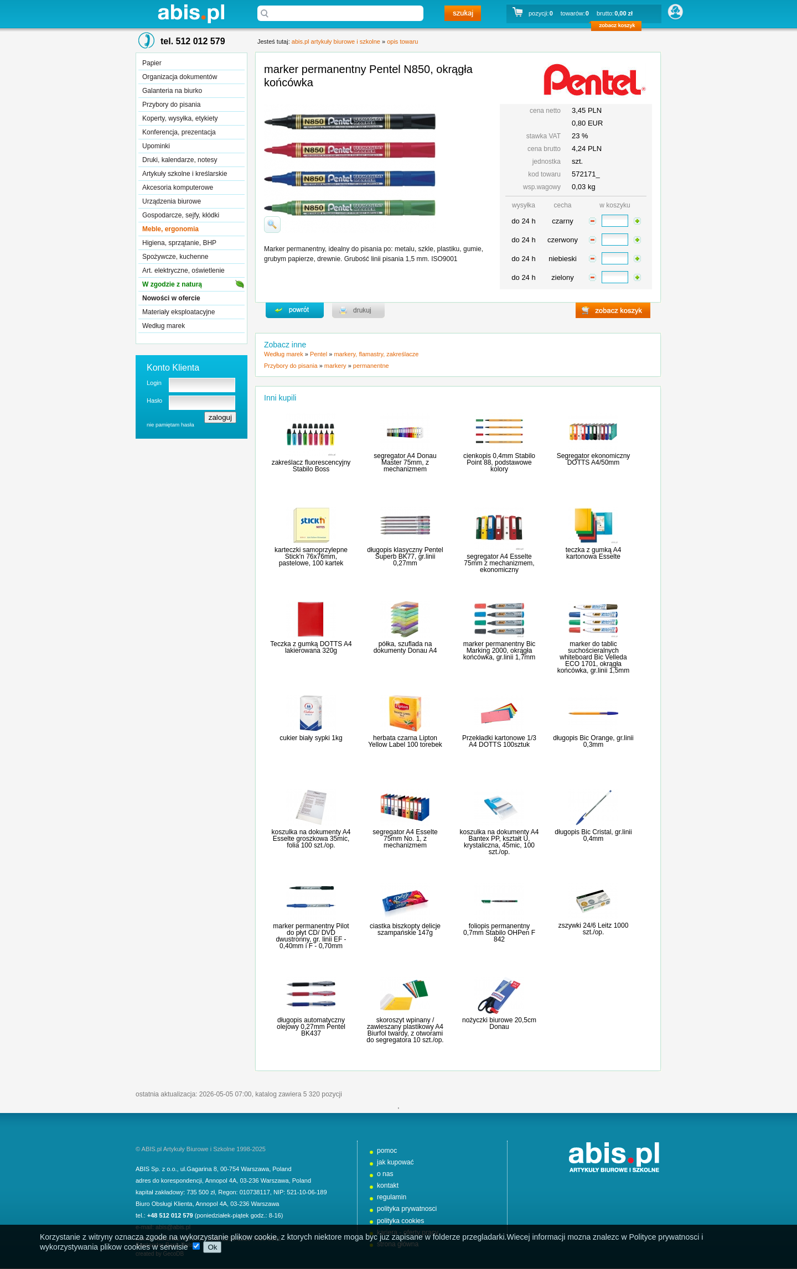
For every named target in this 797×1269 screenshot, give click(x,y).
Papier (152, 63)
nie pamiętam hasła (170, 425)
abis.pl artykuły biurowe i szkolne (191, 13)
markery (335, 365)
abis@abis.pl (173, 1227)
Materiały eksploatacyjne (178, 312)
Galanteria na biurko (172, 91)
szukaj (463, 13)
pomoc (387, 1150)
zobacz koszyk (619, 27)
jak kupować (395, 1162)
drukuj (358, 310)
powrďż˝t (295, 310)
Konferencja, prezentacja (179, 132)
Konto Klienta (173, 367)
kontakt (387, 1185)
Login (154, 382)
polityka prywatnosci (407, 1209)
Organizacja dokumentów (179, 77)
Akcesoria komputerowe (177, 187)
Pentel (318, 354)
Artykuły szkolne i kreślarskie (184, 174)
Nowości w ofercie (171, 298)
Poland (281, 1169)
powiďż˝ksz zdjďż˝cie (272, 224)
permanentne (371, 365)
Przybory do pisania (171, 104)
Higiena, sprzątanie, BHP (179, 243)
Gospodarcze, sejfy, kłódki (180, 215)
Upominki (156, 146)
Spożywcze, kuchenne (175, 257)
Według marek (163, 326)
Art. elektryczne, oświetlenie (183, 270)
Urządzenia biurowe (171, 201)
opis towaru (402, 41)
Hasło (154, 400)
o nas (385, 1174)
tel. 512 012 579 (193, 41)
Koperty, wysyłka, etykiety (180, 118)
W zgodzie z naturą (172, 284)
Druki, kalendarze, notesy (179, 160)
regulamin (391, 1197)
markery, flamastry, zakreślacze (376, 354)
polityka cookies (400, 1221)
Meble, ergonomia (170, 229)
